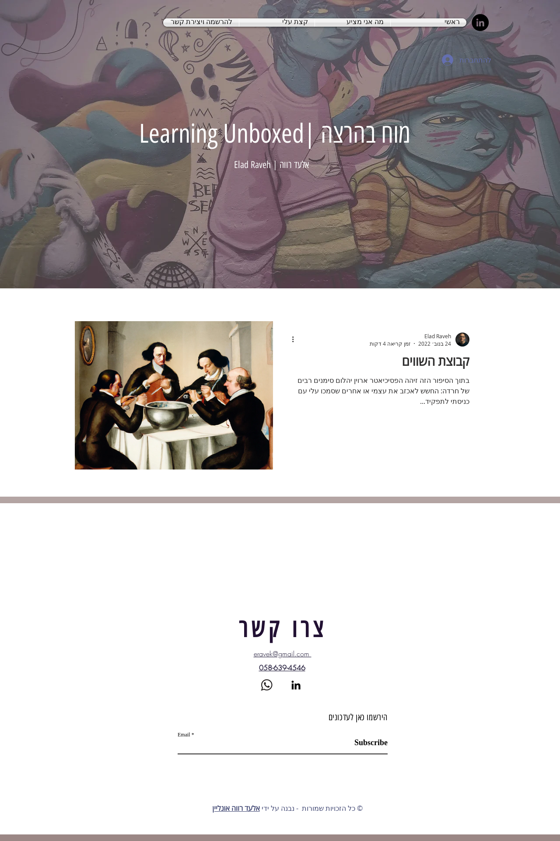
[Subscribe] (365, 743)
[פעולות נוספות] (289, 339)
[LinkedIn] (480, 22)
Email (184, 734)
